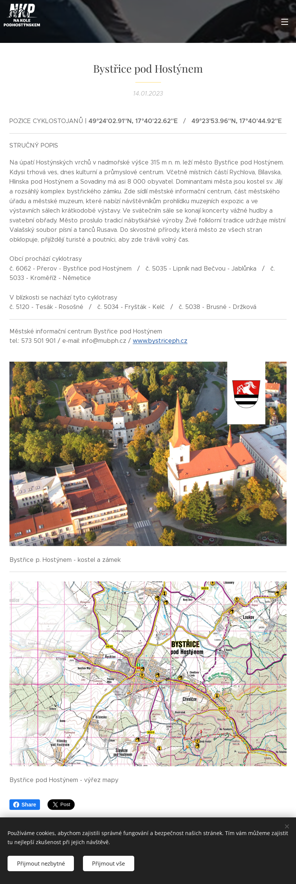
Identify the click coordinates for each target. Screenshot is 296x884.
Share (24, 805)
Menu (284, 21)
